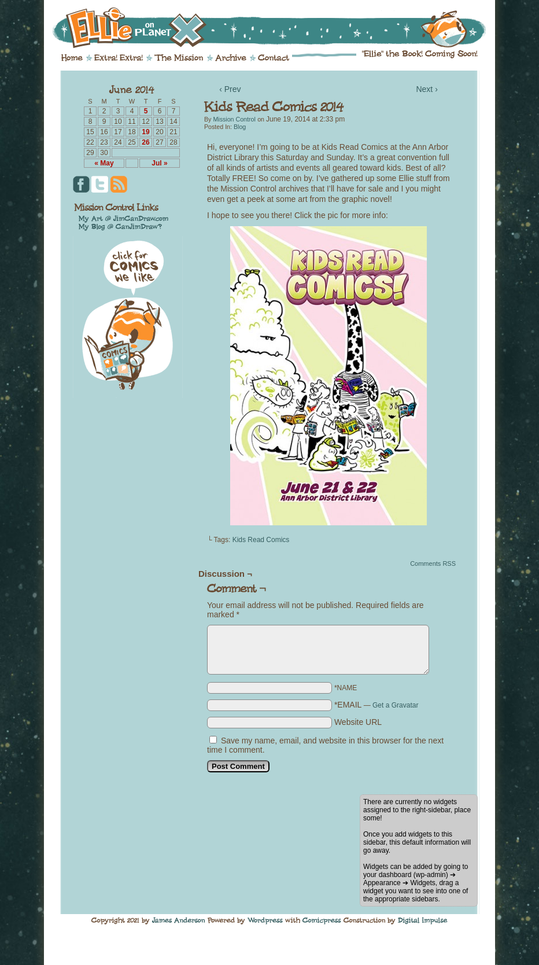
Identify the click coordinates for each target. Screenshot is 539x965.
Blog (240, 126)
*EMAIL (376, 704)
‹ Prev (230, 89)
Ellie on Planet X (277, 27)
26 (145, 142)
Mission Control (234, 119)
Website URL (358, 722)
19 (145, 132)
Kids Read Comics (261, 540)
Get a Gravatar (395, 705)
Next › (426, 89)
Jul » (159, 163)
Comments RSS (433, 563)
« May (103, 163)
